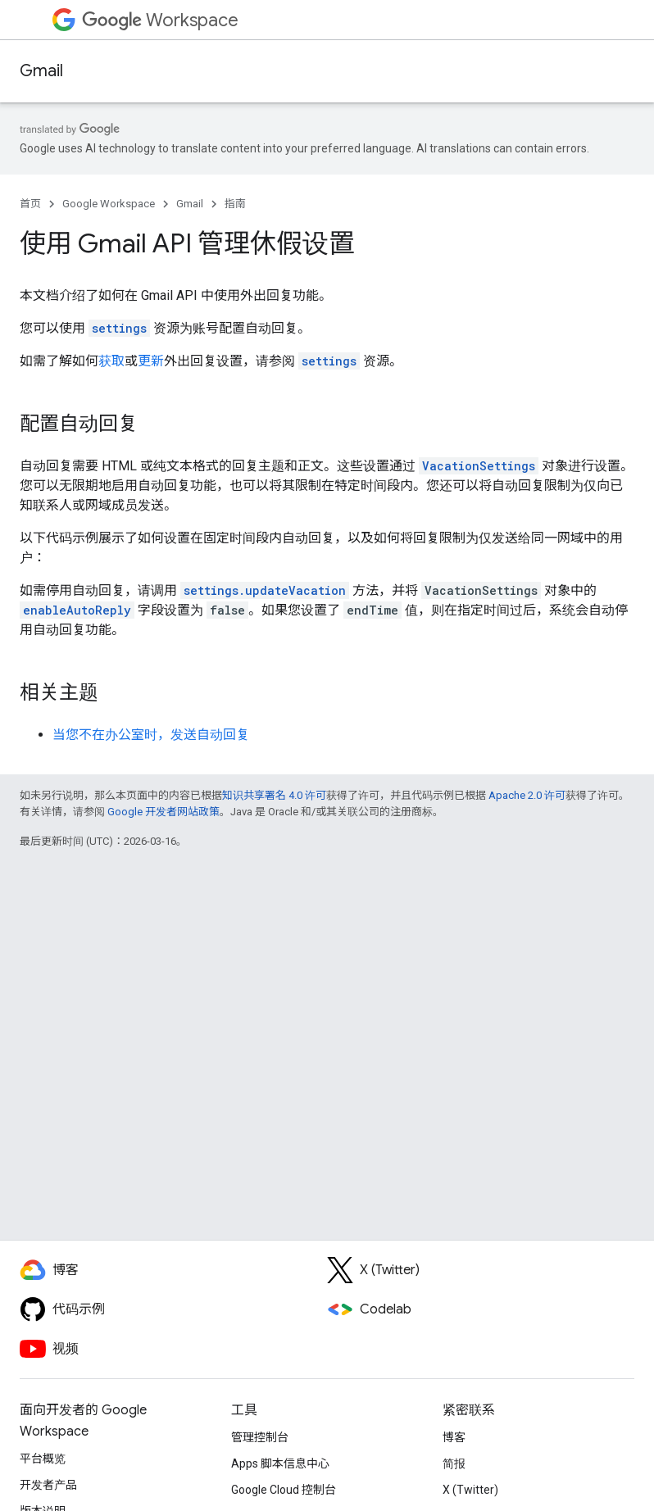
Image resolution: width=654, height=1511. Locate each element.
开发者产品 (48, 1484)
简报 (454, 1463)
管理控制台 (259, 1437)
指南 (235, 203)
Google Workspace (108, 203)
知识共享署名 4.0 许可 (274, 795)
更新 (151, 361)
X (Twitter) (470, 1489)
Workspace (160, 20)
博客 (454, 1437)
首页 (30, 203)
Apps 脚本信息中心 (280, 1463)
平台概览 (43, 1458)
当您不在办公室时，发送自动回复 (150, 734)
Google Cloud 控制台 (283, 1489)
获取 (111, 361)
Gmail (41, 71)
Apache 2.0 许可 (526, 795)
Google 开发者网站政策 (163, 811)
